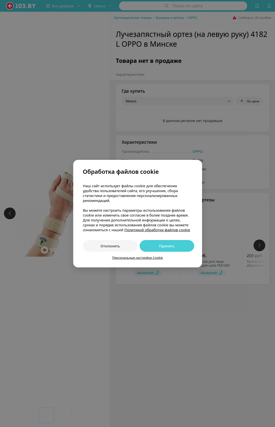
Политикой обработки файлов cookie (157, 229)
